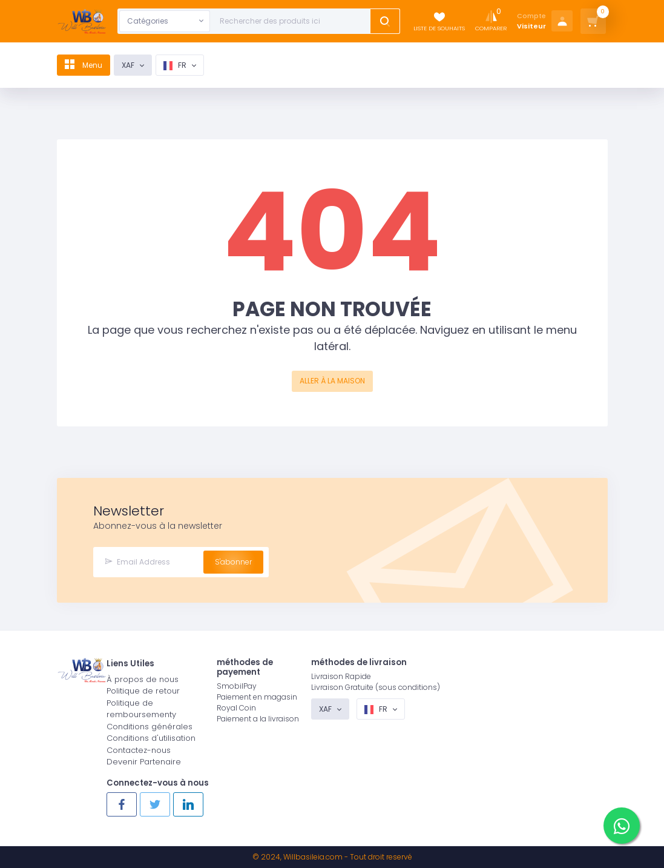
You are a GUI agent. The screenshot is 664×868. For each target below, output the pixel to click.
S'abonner (233, 562)
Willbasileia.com (313, 857)
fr (180, 65)
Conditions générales (149, 726)
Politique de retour (143, 691)
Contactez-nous (139, 750)
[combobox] (164, 21)
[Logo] (82, 21)
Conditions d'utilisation (151, 738)
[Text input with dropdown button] (292, 21)
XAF (134, 65)
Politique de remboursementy (141, 709)
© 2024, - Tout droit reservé (332, 857)
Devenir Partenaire (144, 761)
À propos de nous (143, 679)
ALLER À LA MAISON (332, 381)
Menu (86, 65)
